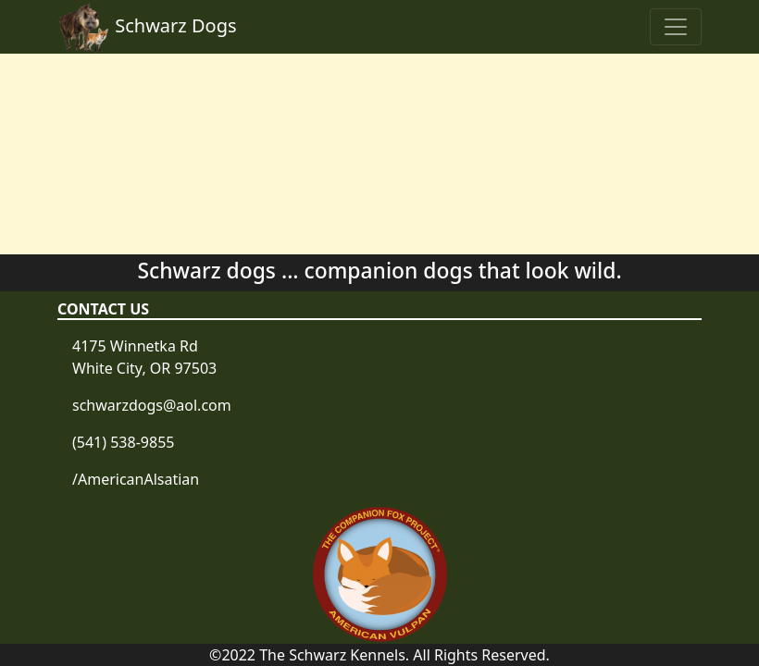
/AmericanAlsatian (135, 479)
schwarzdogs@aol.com (151, 405)
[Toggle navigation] (676, 26)
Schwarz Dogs (147, 26)
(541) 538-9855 (123, 442)
